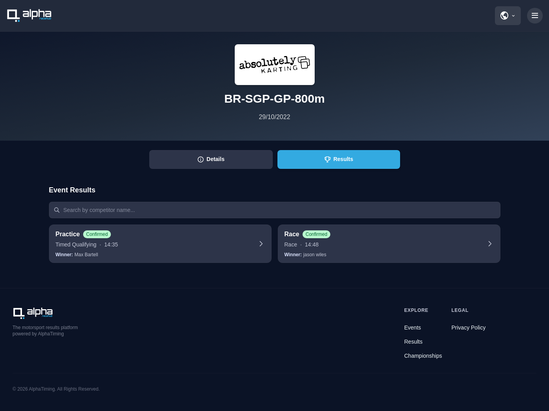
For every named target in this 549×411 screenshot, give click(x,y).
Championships (423, 356)
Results (413, 342)
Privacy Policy (468, 327)
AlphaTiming (42, 389)
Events (412, 327)
